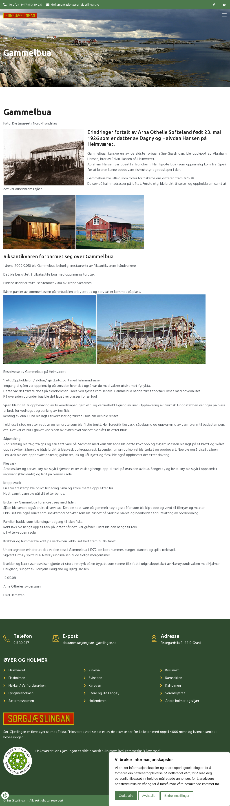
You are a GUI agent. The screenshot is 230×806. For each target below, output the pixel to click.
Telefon (22, 636)
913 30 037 (21, 643)
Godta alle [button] (126, 795)
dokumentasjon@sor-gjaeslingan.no (90, 643)
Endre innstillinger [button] (176, 795)
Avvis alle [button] (148, 795)
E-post (70, 636)
